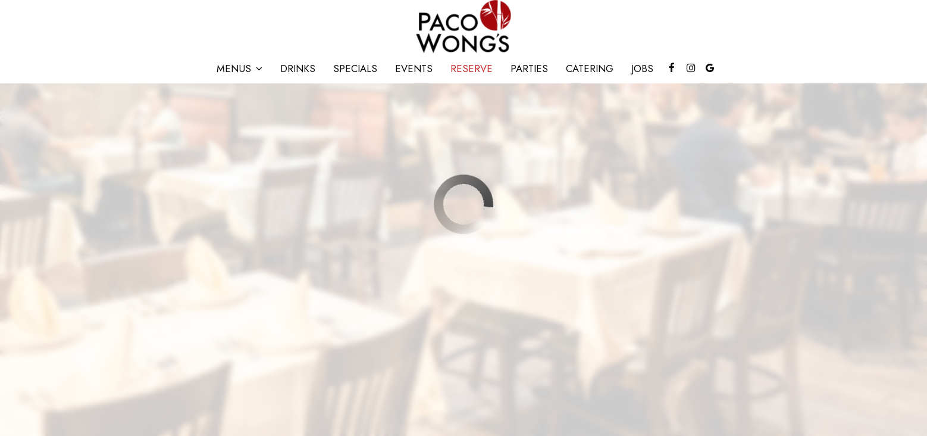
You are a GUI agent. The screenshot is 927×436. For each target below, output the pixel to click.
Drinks (297, 68)
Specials (355, 68)
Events (414, 68)
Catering (589, 68)
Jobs (642, 68)
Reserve (471, 68)
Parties (529, 68)
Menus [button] (239, 68)
